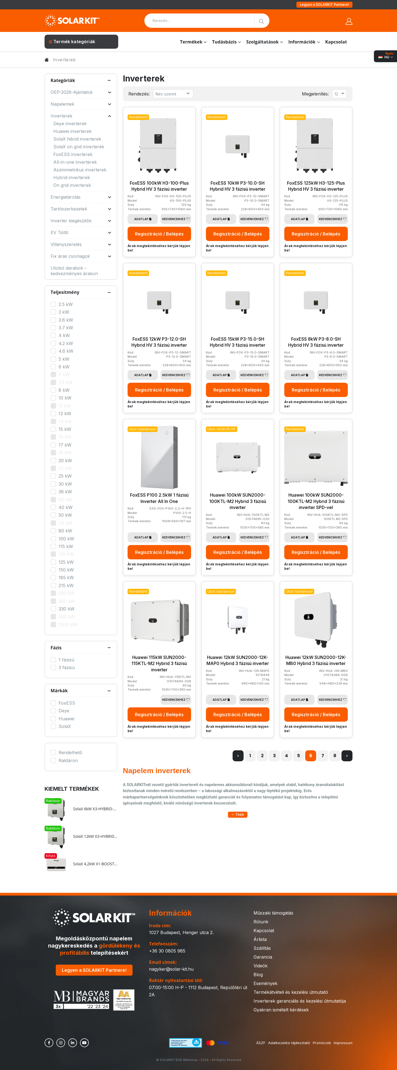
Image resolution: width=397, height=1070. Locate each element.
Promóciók (322, 1043)
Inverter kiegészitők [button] (81, 220)
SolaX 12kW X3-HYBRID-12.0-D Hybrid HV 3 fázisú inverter (95, 836)
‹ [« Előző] (238, 755)
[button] (237, 815)
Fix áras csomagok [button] (81, 256)
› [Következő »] (347, 755)
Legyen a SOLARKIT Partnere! (324, 4)
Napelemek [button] (81, 104)
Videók (260, 965)
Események (265, 983)
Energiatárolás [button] (81, 197)
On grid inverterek (72, 185)
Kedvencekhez (176, 219)
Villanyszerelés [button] (81, 244)
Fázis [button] (56, 648)
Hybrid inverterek (71, 177)
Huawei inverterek (72, 131)
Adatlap (142, 219)
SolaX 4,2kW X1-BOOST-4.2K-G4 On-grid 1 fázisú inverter (95, 863)
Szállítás (262, 948)
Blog (258, 974)
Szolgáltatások (262, 42)
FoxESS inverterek (72, 154)
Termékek (191, 42)
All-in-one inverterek (75, 162)
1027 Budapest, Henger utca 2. (181, 932)
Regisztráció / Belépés (159, 234)
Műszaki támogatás (273, 913)
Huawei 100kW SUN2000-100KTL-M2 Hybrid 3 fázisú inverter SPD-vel (316, 501)
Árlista (260, 939)
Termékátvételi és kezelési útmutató (290, 992)
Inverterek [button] (81, 116)
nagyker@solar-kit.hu (171, 969)
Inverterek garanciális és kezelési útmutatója (299, 1001)
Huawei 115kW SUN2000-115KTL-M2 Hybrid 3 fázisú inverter (159, 663)
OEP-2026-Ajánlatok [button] (81, 92)
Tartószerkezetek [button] (81, 209)
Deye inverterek (70, 123)
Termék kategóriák (72, 41)
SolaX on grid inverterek (78, 146)
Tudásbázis (224, 42)
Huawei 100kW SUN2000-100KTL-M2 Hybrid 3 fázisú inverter (237, 501)
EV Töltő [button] (81, 232)
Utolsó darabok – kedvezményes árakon (74, 270)
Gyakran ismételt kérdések (281, 1009)
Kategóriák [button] (63, 80)
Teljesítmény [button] (65, 292)
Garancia (262, 957)
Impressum (343, 1043)
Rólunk (260, 921)
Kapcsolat (336, 42)
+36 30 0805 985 (167, 951)
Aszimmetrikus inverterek (79, 170)
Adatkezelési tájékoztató (289, 1043)
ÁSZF (260, 1043)
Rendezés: (139, 94)
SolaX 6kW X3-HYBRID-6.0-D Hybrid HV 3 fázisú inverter (95, 808)
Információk (302, 42)
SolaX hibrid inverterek (77, 139)
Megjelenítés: (315, 94)
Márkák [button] (59, 691)
